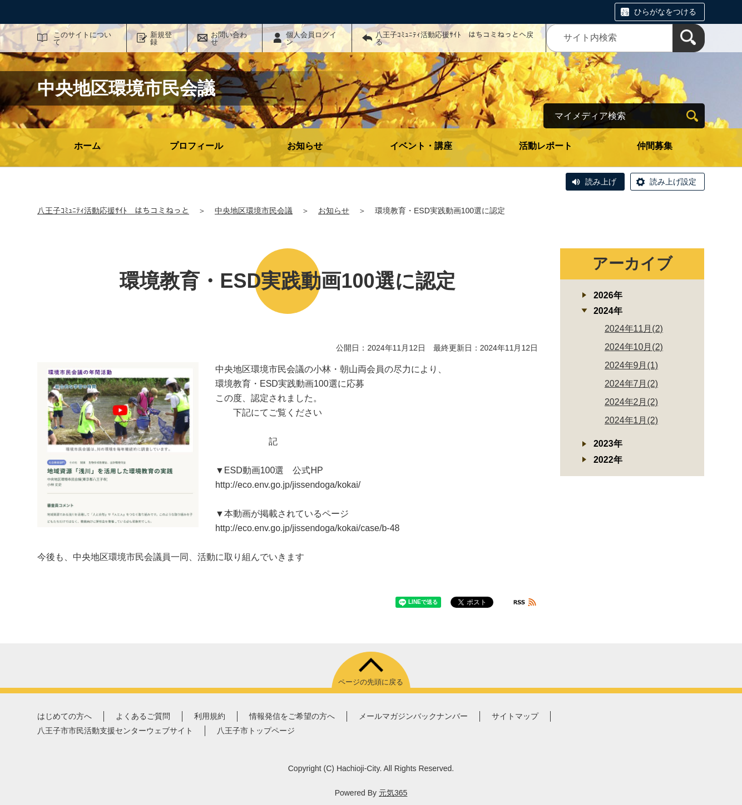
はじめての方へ (64, 716)
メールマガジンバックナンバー (413, 716)
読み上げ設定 (673, 181)
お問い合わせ (229, 38)
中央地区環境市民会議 (254, 210)
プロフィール (196, 146)
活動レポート (545, 146)
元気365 (393, 792)
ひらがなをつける (665, 11)
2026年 (607, 295)
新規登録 (161, 38)
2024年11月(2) (634, 328)
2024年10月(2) (634, 347)
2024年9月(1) (631, 365)
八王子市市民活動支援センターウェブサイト (115, 730)
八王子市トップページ (256, 730)
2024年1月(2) (631, 420)
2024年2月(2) (631, 402)
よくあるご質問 (143, 716)
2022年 (607, 459)
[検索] (688, 38)
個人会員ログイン (311, 38)
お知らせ (305, 146)
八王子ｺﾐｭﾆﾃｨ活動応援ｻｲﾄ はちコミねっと (113, 210)
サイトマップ (515, 716)
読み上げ (600, 181)
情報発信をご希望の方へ (292, 716)
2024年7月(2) (631, 383)
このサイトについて (82, 38)
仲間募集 (654, 146)
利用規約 (209, 716)
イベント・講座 (421, 146)
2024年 (607, 311)
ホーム (87, 146)
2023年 (607, 443)
